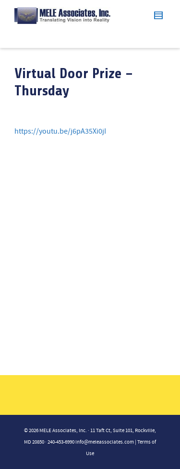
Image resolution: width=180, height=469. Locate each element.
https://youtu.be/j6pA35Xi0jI (60, 131)
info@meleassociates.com (104, 442)
